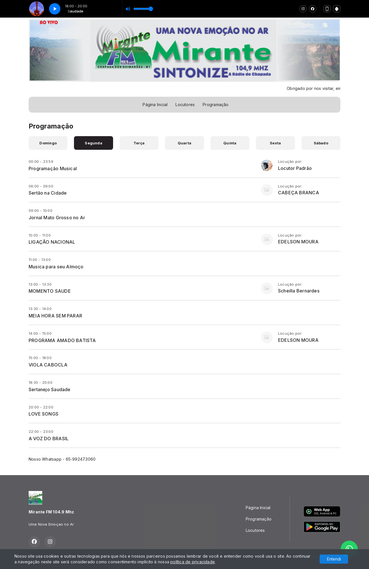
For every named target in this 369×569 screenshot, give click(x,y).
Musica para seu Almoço (56, 266)
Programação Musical (53, 168)
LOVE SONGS (43, 414)
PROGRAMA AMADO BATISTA (62, 340)
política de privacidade (192, 561)
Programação (215, 104)
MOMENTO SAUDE (50, 291)
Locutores (185, 104)
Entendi (334, 559)
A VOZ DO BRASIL (49, 438)
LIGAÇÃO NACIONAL (52, 242)
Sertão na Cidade (48, 193)
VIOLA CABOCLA (48, 365)
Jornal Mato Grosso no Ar (57, 217)
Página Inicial (155, 104)
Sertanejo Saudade (50, 389)
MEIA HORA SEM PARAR (55, 316)
